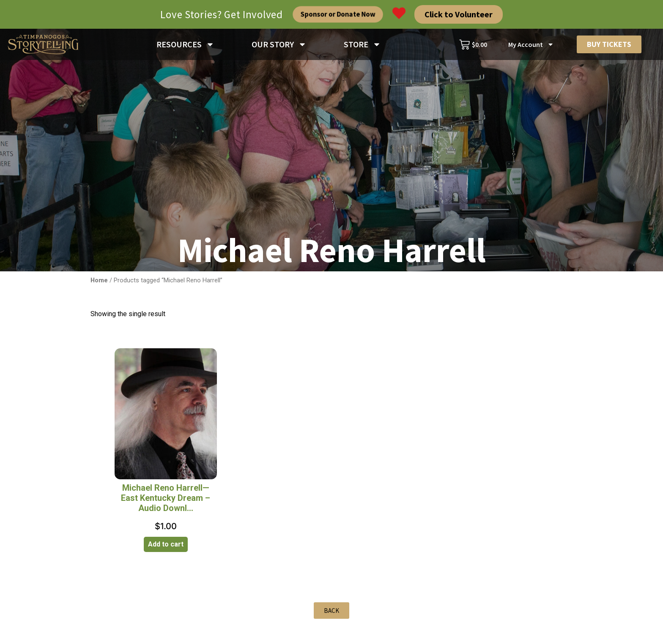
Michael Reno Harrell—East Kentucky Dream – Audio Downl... (165, 498)
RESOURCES (185, 44)
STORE (362, 44)
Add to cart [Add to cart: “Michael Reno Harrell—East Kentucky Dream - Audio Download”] (166, 544)
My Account (531, 44)
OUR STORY (279, 44)
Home (99, 280)
